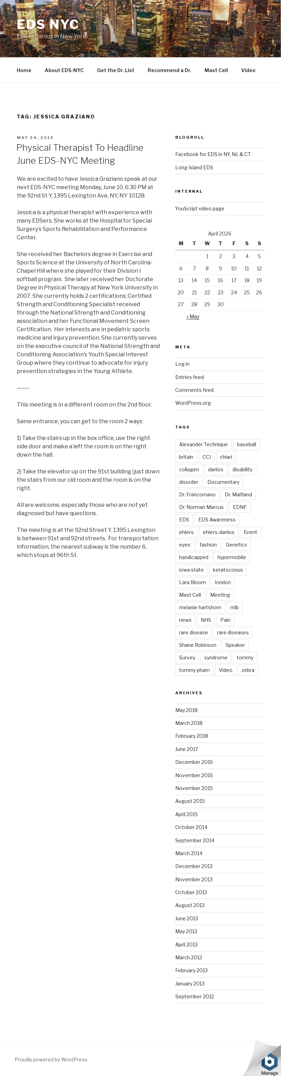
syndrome (216, 657)
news (185, 620)
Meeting (220, 595)
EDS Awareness (217, 519)
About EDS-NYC (64, 70)
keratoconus (228, 570)
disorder (188, 482)
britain (186, 457)
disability (242, 469)
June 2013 (186, 918)
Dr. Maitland (238, 494)
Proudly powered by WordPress (51, 1059)
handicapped (193, 557)
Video (248, 70)
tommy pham (194, 670)
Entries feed (189, 377)
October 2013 (191, 892)
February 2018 (191, 736)
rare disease (193, 632)
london (223, 582)
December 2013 (194, 866)
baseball (246, 444)
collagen (189, 469)
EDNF (240, 507)
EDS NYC (48, 24)
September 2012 (194, 996)
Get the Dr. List (115, 70)
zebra (248, 670)
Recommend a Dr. (169, 70)
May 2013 (186, 931)
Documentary (223, 482)
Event (250, 532)
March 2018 (188, 723)
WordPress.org (193, 403)
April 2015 (186, 814)
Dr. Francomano (197, 494)
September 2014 (194, 840)
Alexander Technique (203, 444)
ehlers (186, 532)
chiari (226, 457)
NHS (206, 620)
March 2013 (188, 957)
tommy (245, 657)
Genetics (236, 545)
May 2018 (186, 710)
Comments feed (194, 390)
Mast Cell (216, 70)
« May (192, 316)
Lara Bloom (192, 582)
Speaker (235, 645)
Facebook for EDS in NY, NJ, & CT (213, 154)
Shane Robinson (197, 645)
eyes (185, 545)
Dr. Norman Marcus (201, 507)
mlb (234, 607)
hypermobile (231, 557)
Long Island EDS (194, 167)
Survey (187, 657)
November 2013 (194, 879)
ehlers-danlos (219, 532)
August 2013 (190, 905)
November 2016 (194, 775)
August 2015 (190, 801)
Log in (182, 364)
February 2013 (191, 970)
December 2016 (194, 762)
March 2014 (188, 853)
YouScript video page (199, 208)
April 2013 (186, 944)
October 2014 (191, 827)
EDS (184, 519)
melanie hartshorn (200, 607)
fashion (208, 545)
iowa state (191, 570)
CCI (206, 457)
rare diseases (233, 632)
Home (24, 70)
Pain (225, 620)
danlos (215, 469)
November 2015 (194, 788)
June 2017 (186, 749)
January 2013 (190, 983)
